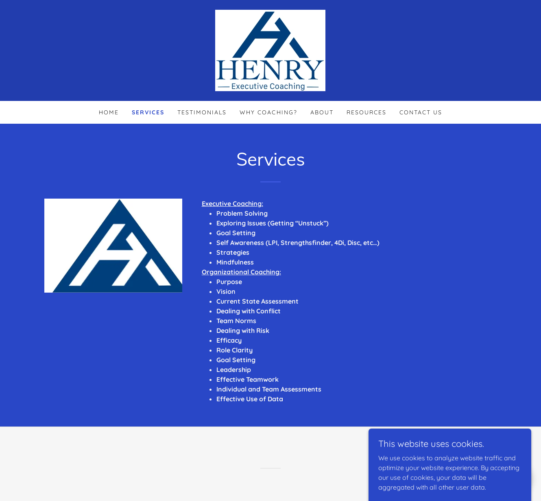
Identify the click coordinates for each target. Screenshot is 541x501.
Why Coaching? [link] (268, 112)
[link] (270, 50)
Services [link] (148, 112)
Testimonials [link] (202, 112)
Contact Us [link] (420, 112)
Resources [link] (366, 112)
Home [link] (109, 112)
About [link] (322, 112)
